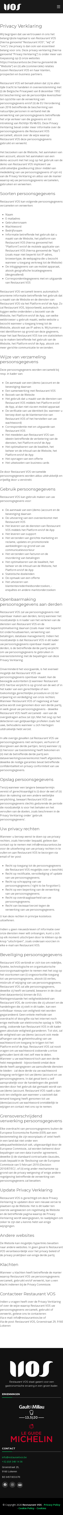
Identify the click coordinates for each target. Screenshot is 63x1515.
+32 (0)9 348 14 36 (12, 1461)
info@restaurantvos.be (14, 1457)
